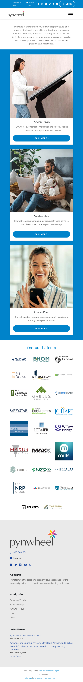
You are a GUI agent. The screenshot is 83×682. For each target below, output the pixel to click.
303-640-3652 (15, 4)
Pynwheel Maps (17, 604)
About (13, 613)
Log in (67, 4)
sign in (55, 678)
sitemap (28, 678)
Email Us (30, 4)
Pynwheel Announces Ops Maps (25, 635)
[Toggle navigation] (70, 13)
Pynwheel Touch (18, 600)
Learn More (41, 138)
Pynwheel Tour (17, 608)
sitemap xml (38, 678)
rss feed (48, 678)
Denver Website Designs (49, 671)
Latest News (15, 656)
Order (12, 617)
